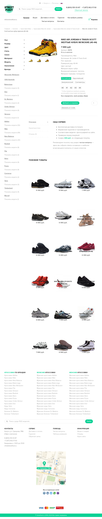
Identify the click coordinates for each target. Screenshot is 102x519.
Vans (6, 181)
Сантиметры (80, 82)
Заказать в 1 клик (68, 108)
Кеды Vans (8, 408)
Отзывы (80, 436)
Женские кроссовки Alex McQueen (82, 388)
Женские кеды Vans (76, 408)
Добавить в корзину (70, 103)
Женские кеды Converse (78, 411)
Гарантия (61, 18)
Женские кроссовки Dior (78, 406)
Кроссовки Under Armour (13, 403)
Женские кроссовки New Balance (81, 382)
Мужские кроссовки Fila (45, 390)
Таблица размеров (60, 436)
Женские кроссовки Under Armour (81, 403)
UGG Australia (9, 80)
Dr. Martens (8, 99)
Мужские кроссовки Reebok (47, 395)
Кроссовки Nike (26, 29)
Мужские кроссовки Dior (46, 406)
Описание (32, 122)
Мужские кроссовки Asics (46, 398)
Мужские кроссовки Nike (46, 380)
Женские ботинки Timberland (79, 416)
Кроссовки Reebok (11, 395)
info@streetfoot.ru (10, 20)
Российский (66, 78)
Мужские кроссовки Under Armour (49, 403)
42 (71, 88)
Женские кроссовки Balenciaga (80, 385)
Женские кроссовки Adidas (79, 377)
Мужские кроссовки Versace (47, 393)
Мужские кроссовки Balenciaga (48, 385)
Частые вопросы (48, 21)
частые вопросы (85, 142)
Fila (5, 151)
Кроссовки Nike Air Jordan (42, 29)
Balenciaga (8, 84)
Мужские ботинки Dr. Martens (47, 413)
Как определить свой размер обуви (74, 96)
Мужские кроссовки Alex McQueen (50, 388)
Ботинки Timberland (11, 416)
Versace (7, 114)
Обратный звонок (81, 10)
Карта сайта (81, 438)
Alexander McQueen (11, 75)
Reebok (7, 144)
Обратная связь (34, 438)
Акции (35, 18)
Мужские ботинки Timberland (47, 416)
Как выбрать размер (75, 18)
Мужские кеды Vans (44, 408)
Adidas (6, 121)
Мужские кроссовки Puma (46, 400)
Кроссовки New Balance (13, 382)
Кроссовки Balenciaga (12, 385)
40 (63, 88)
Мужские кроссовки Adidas (47, 377)
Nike (6, 129)
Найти (58, 9)
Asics (6, 158)
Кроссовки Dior (10, 406)
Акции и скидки (83, 433)
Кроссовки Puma (10, 400)
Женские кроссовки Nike (78, 380)
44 (80, 88)
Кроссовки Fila (9, 390)
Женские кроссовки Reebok (79, 395)
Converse (7, 173)
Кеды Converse (9, 411)
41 (67, 88)
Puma (6, 166)
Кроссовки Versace (11, 393)
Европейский (78, 78)
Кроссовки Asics (10, 398)
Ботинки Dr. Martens (11, 413)
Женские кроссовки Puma (78, 400)
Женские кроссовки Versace (79, 393)
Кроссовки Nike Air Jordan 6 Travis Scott (66, 29)
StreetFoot (9, 9)
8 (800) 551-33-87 (73, 7)
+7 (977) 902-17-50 (89, 7)
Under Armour (9, 107)
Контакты (60, 21)
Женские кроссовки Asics (78, 398)
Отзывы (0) (33, 134)
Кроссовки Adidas (10, 377)
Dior (5, 92)
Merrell (6, 196)
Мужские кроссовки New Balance (49, 382)
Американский (67, 82)
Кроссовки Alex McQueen (13, 388)
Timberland (8, 188)
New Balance (9, 136)
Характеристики (34, 128)
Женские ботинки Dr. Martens (79, 413)
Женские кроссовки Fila (78, 390)
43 (75, 88)
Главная (7, 29)
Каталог (26, 18)
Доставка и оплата (47, 18)
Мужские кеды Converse (46, 411)
